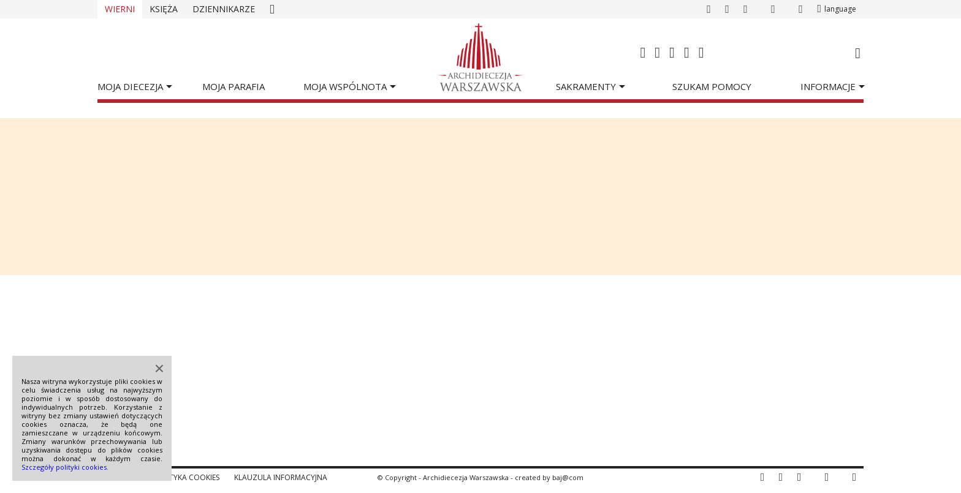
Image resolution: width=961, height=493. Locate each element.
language (840, 9)
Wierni (120, 9)
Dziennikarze (223, 9)
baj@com (567, 477)
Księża (164, 9)
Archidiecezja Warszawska (466, 477)
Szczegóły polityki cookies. (64, 467)
